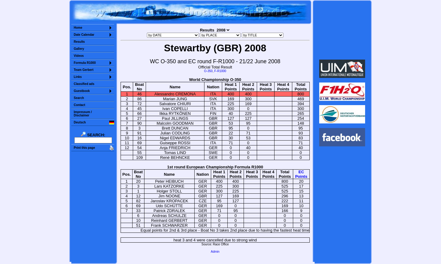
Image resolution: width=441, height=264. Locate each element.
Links (78, 77)
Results (79, 41)
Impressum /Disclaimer (83, 113)
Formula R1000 (85, 62)
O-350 (208, 71)
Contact (79, 105)
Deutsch (80, 122)
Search (79, 98)
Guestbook (82, 91)
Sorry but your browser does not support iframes (342, 30)
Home (78, 27)
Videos (79, 55)
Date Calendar (84, 34)
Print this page (84, 147)
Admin (215, 251)
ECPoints (301, 174)
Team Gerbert (83, 70)
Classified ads (84, 84)
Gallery (79, 48)
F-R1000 (220, 71)
